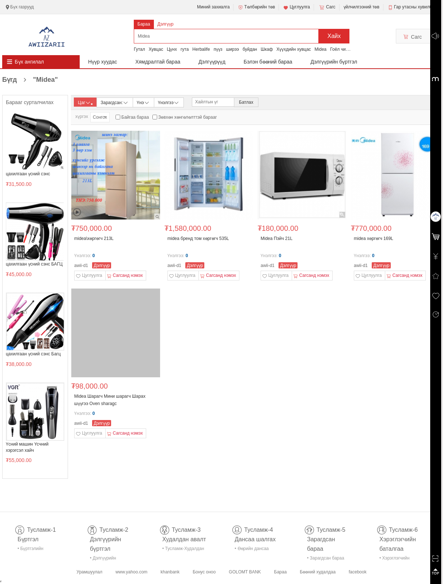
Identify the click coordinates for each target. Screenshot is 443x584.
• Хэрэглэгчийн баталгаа (394, 559)
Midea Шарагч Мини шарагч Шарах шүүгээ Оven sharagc (109, 400)
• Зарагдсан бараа (325, 558)
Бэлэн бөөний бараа (268, 62)
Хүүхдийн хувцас (293, 49)
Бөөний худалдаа (318, 572)
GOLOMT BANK (245, 572)
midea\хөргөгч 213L (94, 238)
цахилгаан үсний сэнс (28, 173)
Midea (321, 49)
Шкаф (267, 49)
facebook (358, 572)
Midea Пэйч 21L (276, 238)
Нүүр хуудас (102, 62)
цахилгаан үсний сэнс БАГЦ (34, 264)
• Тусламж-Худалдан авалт (183, 550)
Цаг (85, 102)
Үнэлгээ (168, 102)
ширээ (232, 49)
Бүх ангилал (29, 62)
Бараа (143, 24)
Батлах (246, 102)
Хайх (334, 36)
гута (185, 49)
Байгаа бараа (135, 117)
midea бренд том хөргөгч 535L (198, 238)
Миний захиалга (213, 6)
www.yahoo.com (131, 572)
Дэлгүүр (166, 24)
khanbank (169, 572)
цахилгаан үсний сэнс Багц (33, 353)
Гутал (139, 49)
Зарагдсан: (115, 102)
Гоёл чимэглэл (345, 49)
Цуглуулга (296, 7)
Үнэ (143, 102)
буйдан (250, 49)
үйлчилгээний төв (361, 6)
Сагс (327, 7)
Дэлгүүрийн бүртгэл (334, 62)
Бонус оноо (204, 572)
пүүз (217, 49)
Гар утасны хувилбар (415, 6)
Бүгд (30, 79)
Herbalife (201, 49)
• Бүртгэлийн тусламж (30, 550)
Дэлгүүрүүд (212, 62)
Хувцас (156, 49)
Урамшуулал (89, 572)
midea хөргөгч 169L (373, 238)
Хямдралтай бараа (157, 62)
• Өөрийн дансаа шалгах (252, 550)
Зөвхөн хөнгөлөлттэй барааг (187, 117)
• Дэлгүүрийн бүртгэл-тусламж (107, 559)
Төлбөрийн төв (256, 7)
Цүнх (172, 49)
